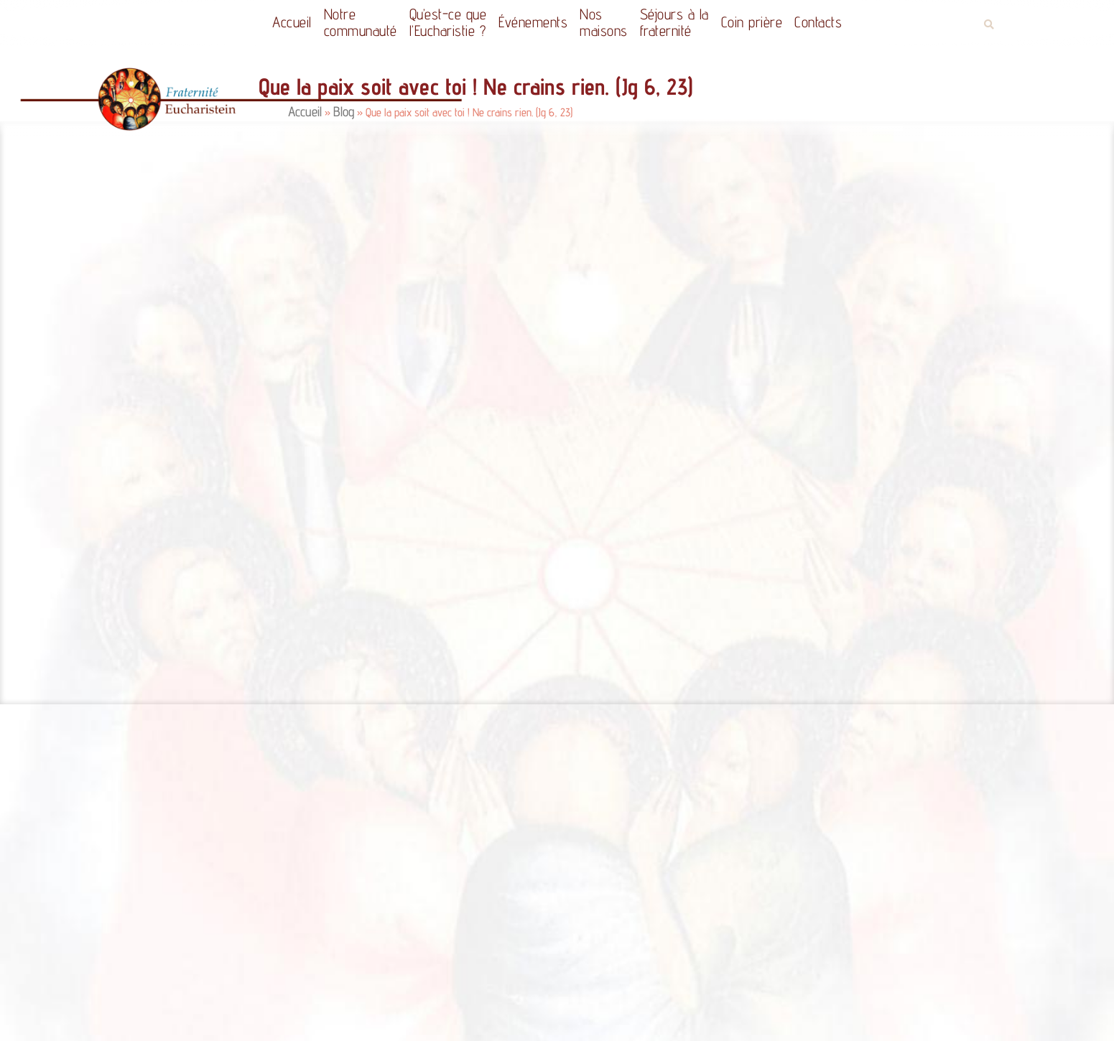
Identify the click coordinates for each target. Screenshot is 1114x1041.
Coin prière (752, 22)
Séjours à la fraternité (674, 22)
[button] (989, 25)
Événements (532, 22)
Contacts (818, 22)
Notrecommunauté (360, 22)
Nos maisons (604, 22)
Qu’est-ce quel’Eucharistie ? (448, 22)
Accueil (292, 22)
